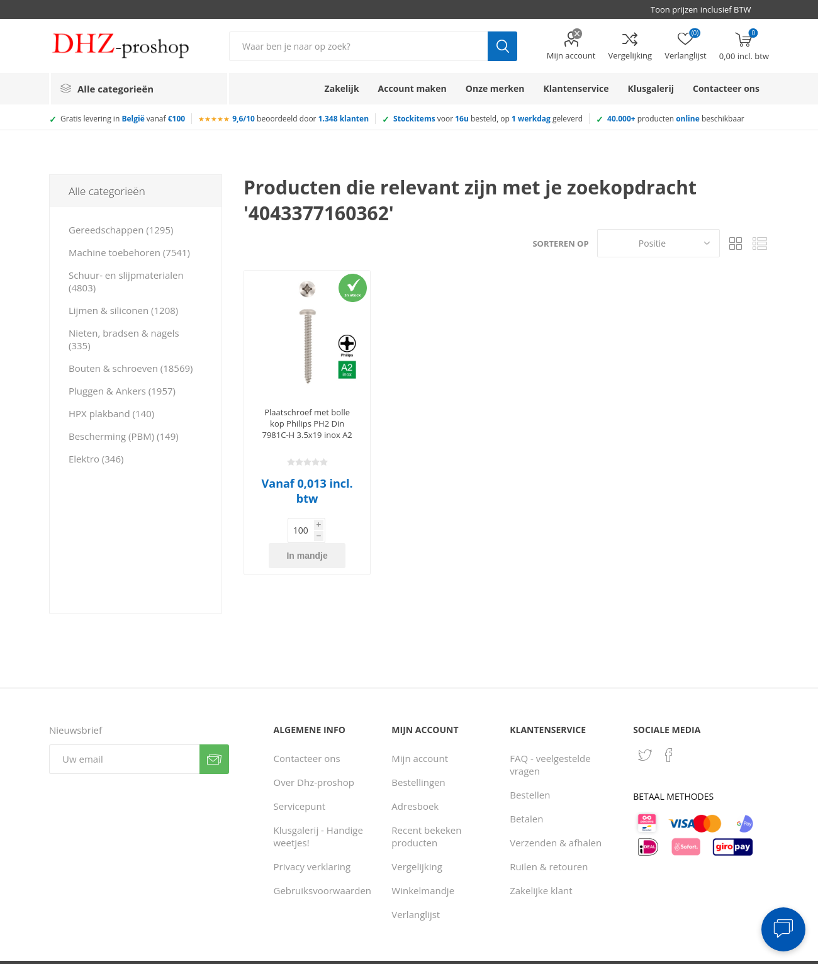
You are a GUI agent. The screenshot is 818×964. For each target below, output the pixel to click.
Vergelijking (630, 55)
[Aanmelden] (124, 734)
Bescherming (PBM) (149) (124, 436)
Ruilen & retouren (549, 841)
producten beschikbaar (675, 118)
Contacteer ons (306, 733)
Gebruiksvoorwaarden (322, 865)
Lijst (759, 243)
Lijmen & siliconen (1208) (123, 310)
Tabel (735, 243)
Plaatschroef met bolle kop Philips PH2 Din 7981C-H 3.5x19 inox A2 (307, 423)
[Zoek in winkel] (358, 46)
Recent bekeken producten (426, 811)
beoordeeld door (300, 118)
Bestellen (530, 769)
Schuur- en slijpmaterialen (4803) (126, 281)
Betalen (526, 793)
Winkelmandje (422, 865)
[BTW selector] (707, 9)
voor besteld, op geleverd (488, 118)
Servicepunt (299, 781)
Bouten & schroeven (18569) (131, 368)
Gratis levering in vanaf (122, 118)
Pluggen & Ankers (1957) (122, 390)
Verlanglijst (415, 889)
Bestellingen (418, 757)
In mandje (326, 530)
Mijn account (571, 55)
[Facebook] (669, 730)
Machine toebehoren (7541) (129, 252)
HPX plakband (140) (111, 413)
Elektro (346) (96, 458)
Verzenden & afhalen (556, 817)
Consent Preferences (587, 950)
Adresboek (415, 781)
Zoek (502, 46)
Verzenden (214, 734)
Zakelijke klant (541, 865)
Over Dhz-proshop (313, 757)
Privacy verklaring (311, 841)
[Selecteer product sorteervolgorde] (658, 243)
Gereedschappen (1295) (121, 229)
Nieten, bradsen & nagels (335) (124, 339)
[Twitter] (645, 730)
